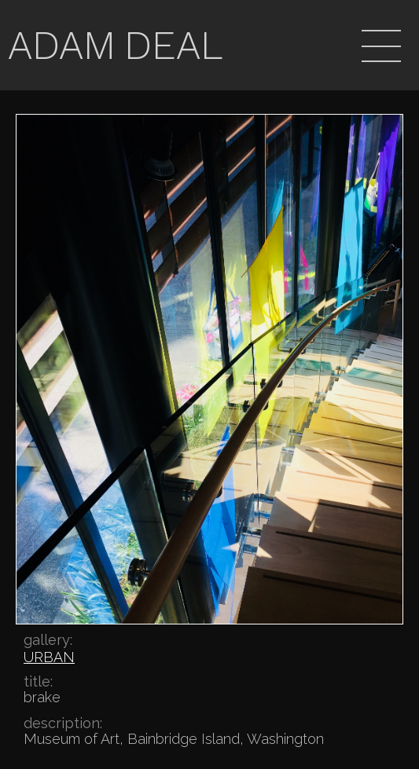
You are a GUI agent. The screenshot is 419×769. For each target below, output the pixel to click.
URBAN (49, 657)
